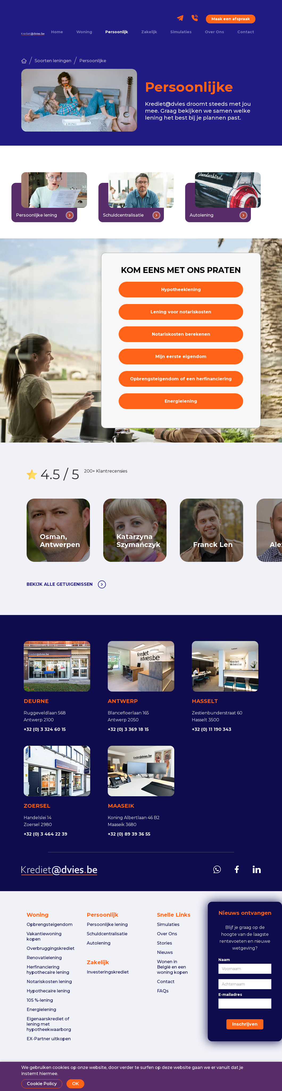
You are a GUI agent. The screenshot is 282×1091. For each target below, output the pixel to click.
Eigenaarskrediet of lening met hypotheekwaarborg (49, 1024)
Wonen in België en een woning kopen (172, 967)
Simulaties (181, 32)
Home (57, 32)
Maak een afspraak (231, 18)
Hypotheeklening (181, 289)
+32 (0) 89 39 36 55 (129, 834)
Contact (245, 32)
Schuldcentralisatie (107, 933)
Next (256, 530)
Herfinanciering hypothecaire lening (48, 969)
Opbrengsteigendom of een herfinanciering (181, 378)
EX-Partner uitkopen (49, 1038)
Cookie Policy (42, 1083)
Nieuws (165, 952)
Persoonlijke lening (107, 924)
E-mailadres (230, 994)
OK (75, 1083)
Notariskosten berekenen (181, 334)
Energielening (181, 401)
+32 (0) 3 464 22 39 (45, 834)
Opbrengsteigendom (50, 924)
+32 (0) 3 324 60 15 (45, 729)
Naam (224, 959)
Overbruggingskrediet (50, 948)
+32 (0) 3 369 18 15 (128, 729)
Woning (84, 32)
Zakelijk (149, 32)
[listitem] (141, 530)
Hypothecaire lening (48, 990)
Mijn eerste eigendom (180, 356)
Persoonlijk (116, 32)
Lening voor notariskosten (181, 311)
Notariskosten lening (49, 981)
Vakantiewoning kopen (44, 936)
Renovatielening (44, 957)
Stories (164, 943)
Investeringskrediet (108, 972)
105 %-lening (40, 1000)
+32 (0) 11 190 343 (211, 729)
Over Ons (214, 32)
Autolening (98, 943)
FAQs (163, 990)
